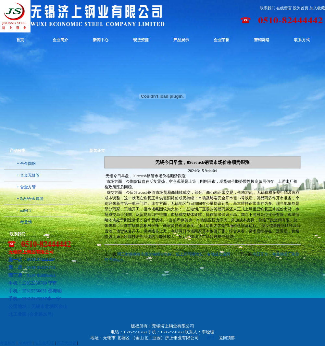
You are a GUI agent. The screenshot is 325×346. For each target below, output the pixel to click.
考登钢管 (8, 343)
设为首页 (300, 8)
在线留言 (284, 8)
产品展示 (181, 40)
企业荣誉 (221, 40)
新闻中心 (100, 40)
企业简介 (60, 40)
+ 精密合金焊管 (30, 198)
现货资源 (141, 40)
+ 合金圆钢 (26, 163)
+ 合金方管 (26, 187)
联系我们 (267, 8)
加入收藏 (317, 8)
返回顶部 (227, 338)
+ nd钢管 (24, 210)
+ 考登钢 (24, 222)
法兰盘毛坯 (44, 343)
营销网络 (261, 40)
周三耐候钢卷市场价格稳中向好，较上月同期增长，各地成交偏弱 (173, 254)
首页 (20, 40)
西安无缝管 (66, 343)
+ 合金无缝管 (28, 175)
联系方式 (302, 40)
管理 (210, 338)
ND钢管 (24, 343)
